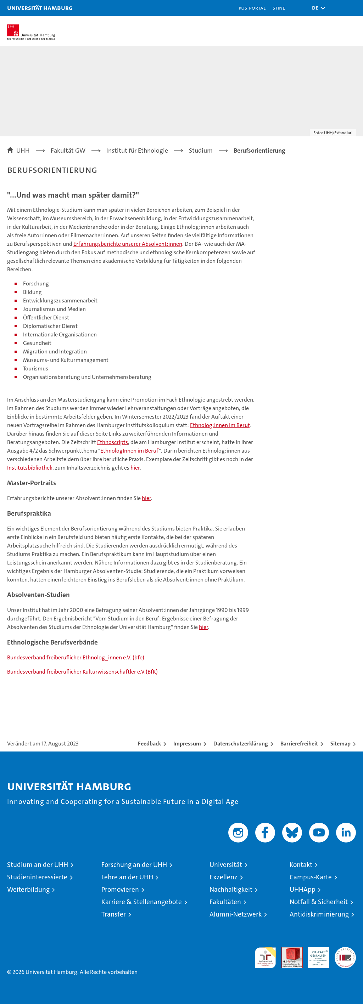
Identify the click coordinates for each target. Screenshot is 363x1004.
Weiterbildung (28, 889)
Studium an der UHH (37, 864)
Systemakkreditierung (345, 950)
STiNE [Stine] (279, 7)
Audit (288, 950)
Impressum (187, 743)
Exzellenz (224, 877)
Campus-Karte (311, 877)
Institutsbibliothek (29, 467)
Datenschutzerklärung (240, 743)
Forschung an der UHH (134, 864)
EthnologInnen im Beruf (129, 450)
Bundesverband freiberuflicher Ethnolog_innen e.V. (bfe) (75, 657)
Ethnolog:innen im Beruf (220, 425)
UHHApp (302, 889)
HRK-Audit (315, 954)
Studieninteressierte (37, 877)
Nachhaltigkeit (231, 889)
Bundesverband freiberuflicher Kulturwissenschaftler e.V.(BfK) (82, 671)
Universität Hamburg (40, 7)
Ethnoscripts (112, 442)
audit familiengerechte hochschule (265, 957)
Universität (226, 864)
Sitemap (340, 743)
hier (135, 467)
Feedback (149, 743)
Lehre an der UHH (127, 877)
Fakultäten (225, 901)
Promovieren (120, 889)
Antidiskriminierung (319, 914)
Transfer (113, 914)
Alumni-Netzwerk (236, 914)
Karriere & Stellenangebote (141, 901)
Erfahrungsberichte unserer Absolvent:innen (127, 244)
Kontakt (301, 864)
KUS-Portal (252, 7)
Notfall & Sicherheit (319, 901)
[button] (317, 8)
